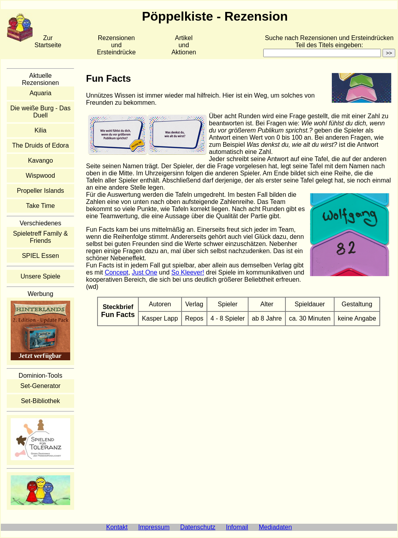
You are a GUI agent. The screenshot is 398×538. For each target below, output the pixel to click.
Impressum (154, 527)
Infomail (237, 527)
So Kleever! (187, 272)
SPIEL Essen (40, 255)
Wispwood (40, 175)
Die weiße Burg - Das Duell (40, 112)
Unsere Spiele (41, 276)
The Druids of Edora (40, 145)
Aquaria (40, 93)
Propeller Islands (40, 190)
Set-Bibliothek (40, 401)
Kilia (40, 130)
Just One (144, 272)
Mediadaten (275, 527)
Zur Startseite (47, 41)
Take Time (40, 205)
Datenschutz (197, 527)
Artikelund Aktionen (183, 45)
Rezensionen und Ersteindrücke (116, 45)
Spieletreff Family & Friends (40, 237)
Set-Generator (40, 385)
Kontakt (117, 527)
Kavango (40, 160)
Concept (116, 272)
